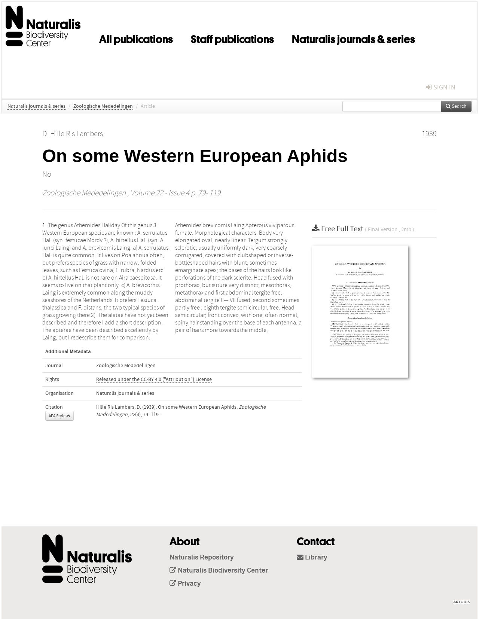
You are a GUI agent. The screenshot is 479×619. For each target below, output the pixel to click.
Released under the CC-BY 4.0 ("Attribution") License (154, 379)
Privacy (185, 583)
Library (312, 557)
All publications (136, 38)
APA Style (59, 415)
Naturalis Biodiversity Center (219, 570)
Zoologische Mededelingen (103, 106)
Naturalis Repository (202, 557)
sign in (440, 87)
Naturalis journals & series (353, 38)
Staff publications (232, 38)
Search (456, 106)
